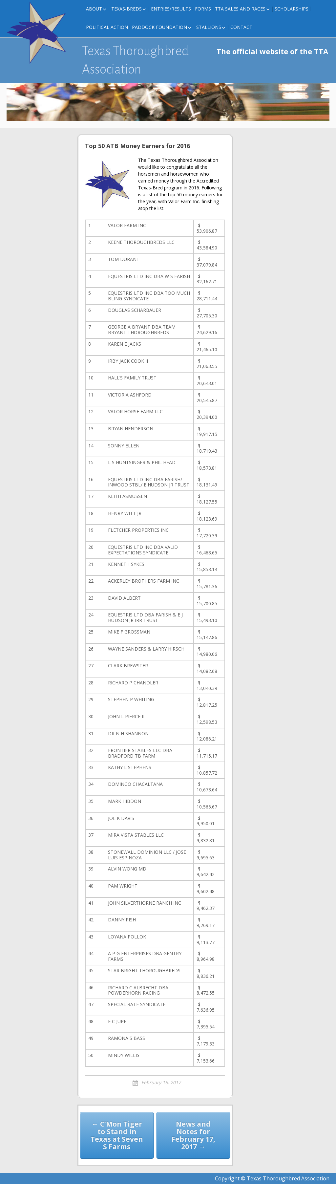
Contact (241, 27)
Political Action (107, 27)
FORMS (203, 9)
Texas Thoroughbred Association (135, 60)
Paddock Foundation (159, 27)
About (94, 9)
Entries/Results (171, 9)
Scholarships (291, 9)
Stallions (208, 27)
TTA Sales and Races (240, 9)
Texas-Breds (126, 9)
